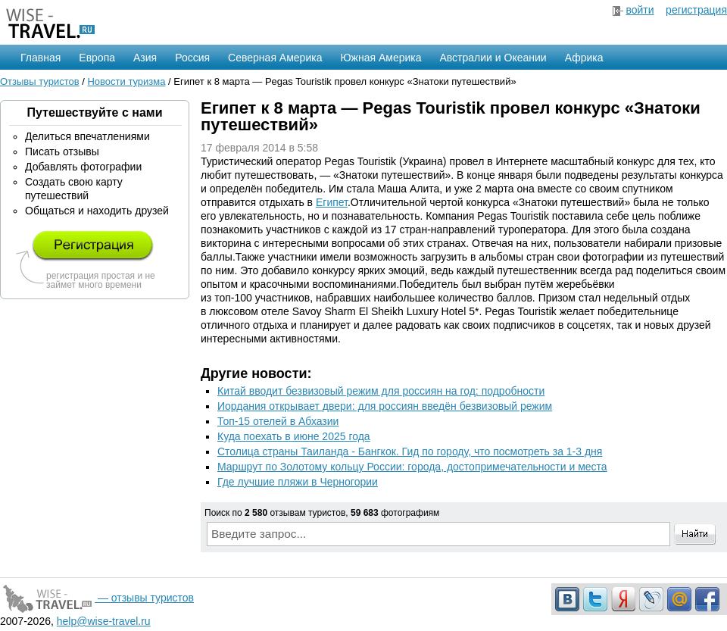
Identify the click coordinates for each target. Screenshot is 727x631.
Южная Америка (380, 58)
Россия (192, 58)
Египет (332, 202)
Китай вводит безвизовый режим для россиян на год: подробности (380, 391)
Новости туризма (126, 81)
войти (640, 10)
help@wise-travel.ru (104, 621)
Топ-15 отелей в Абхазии (278, 421)
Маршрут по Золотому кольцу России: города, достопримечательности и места (412, 467)
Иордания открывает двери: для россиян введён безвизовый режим (384, 406)
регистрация (696, 10)
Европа (97, 58)
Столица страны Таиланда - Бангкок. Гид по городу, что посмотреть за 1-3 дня (409, 451)
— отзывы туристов (97, 598)
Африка (584, 58)
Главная (40, 58)
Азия (145, 58)
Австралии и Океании (493, 58)
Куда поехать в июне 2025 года (293, 436)
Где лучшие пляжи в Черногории (297, 482)
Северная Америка (275, 58)
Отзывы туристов (40, 81)
